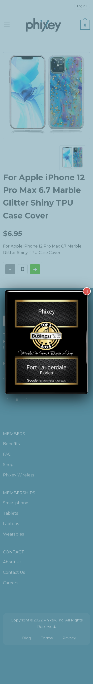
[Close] (87, 286)
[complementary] (57, 656)
